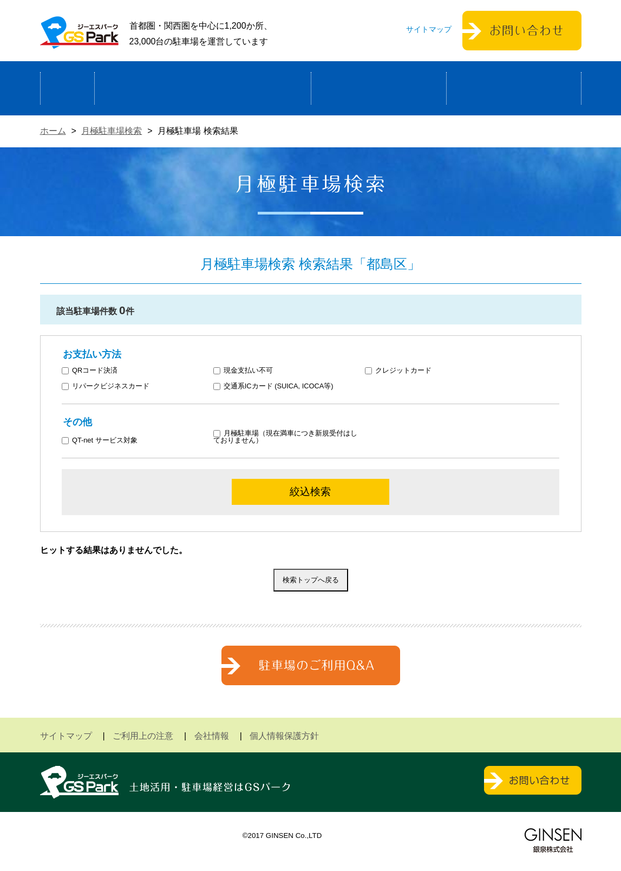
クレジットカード (398, 370)
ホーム (67, 88)
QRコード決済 (89, 370)
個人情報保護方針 (284, 735)
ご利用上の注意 (143, 735)
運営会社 (514, 88)
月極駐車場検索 (111, 130)
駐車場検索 (378, 88)
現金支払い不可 (243, 370)
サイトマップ (429, 29)
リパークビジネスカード (105, 386)
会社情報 (211, 735)
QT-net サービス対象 (106, 440)
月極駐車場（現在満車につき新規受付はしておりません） (285, 437)
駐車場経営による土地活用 (203, 88)
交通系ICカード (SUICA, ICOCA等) (273, 386)
